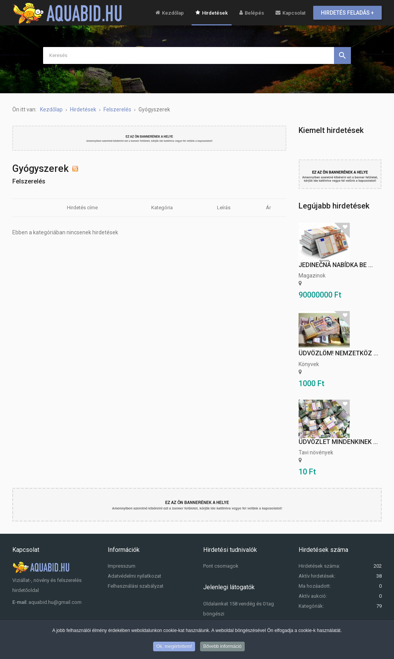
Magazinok (312, 275)
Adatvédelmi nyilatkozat (134, 576)
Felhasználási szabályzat (136, 586)
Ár (268, 207)
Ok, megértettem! (174, 647)
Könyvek (309, 364)
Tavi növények (316, 452)
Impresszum (121, 566)
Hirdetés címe (82, 207)
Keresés (342, 55)
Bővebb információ (222, 647)
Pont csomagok (221, 566)
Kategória (162, 207)
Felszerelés (28, 181)
